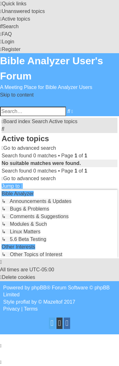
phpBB (39, 287)
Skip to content (17, 95)
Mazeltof (53, 302)
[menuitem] (22, 11)
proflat (23, 302)
